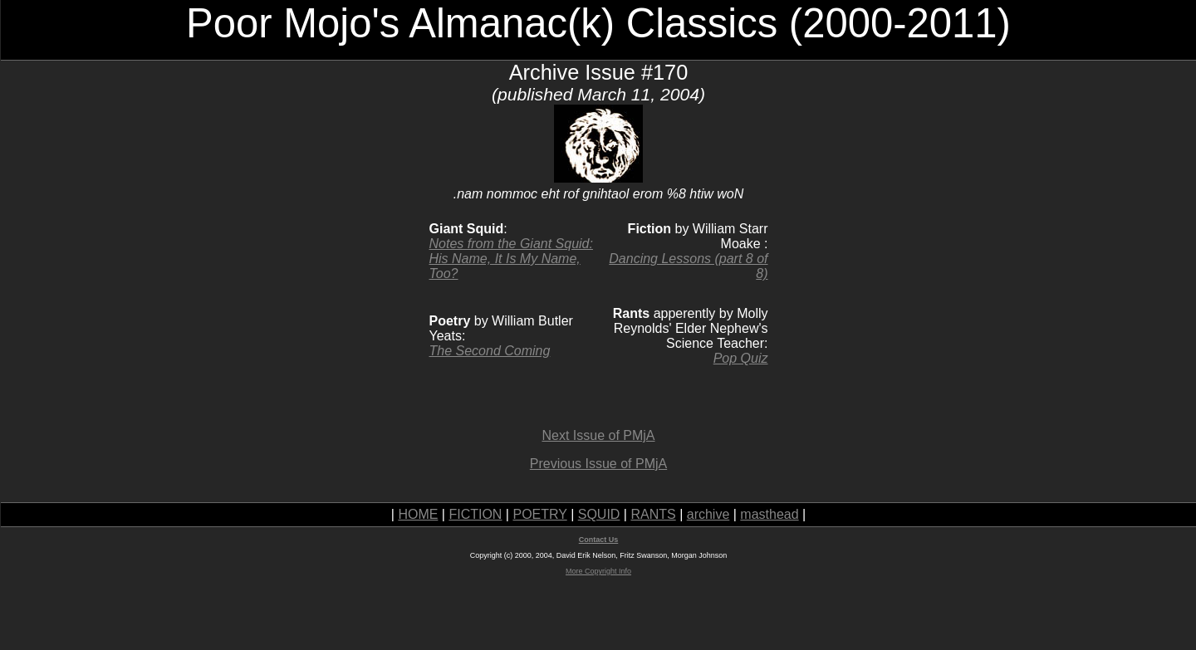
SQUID (599, 514)
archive (708, 514)
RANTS (652, 514)
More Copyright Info (598, 571)
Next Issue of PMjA (598, 435)
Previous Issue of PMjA (598, 464)
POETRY (539, 514)
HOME (418, 514)
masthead (769, 514)
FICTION (475, 514)
